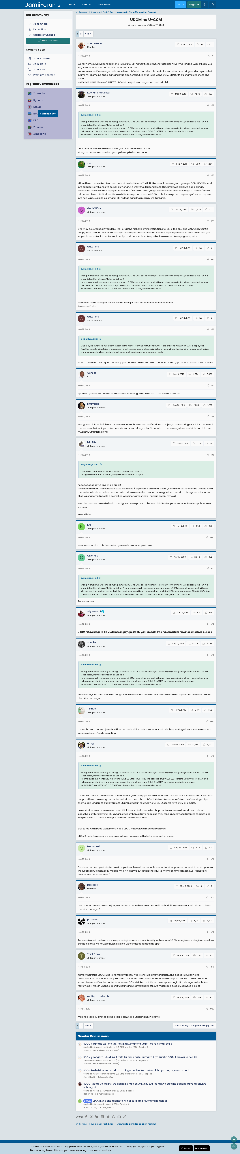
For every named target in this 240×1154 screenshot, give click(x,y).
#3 (212, 175)
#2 (212, 105)
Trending (87, 4)
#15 (212, 756)
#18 (212, 932)
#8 (212, 416)
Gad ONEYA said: (89, 338)
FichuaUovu (37, 29)
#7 (212, 385)
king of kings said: (90, 464)
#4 (212, 220)
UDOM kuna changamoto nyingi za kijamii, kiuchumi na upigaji (125, 1100)
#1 (213, 55)
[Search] (212, 4)
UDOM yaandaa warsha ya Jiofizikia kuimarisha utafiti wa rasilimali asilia (127, 1043)
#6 (212, 329)
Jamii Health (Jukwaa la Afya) (98, 1077)
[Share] (208, 56)
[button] (204, 4)
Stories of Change (41, 34)
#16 (212, 859)
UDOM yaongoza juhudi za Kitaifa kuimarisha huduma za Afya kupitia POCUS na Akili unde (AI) (140, 1057)
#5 (212, 259)
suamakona (138, 25)
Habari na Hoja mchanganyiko (98, 1093)
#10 (212, 537)
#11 (212, 568)
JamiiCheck (37, 23)
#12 (212, 624)
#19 (212, 966)
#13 (212, 655)
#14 (212, 721)
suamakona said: (89, 114)
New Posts (104, 4)
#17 (212, 897)
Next (87, 33)
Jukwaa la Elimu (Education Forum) (101, 1050)
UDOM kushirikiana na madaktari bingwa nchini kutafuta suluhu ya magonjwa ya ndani (136, 1070)
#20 (212, 1008)
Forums (70, 4)
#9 (212, 454)
